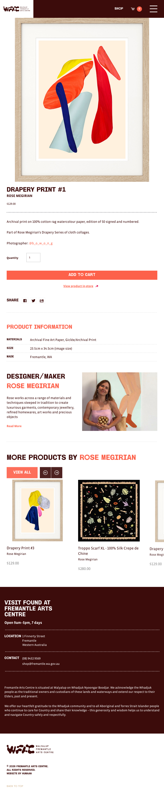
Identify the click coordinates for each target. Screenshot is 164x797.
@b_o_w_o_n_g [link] (41, 243)
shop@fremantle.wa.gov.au (41, 663)
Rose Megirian (19, 196)
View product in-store (80, 286)
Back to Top (15, 786)
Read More (14, 432)
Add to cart (82, 275)
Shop (119, 8)
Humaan (27, 773)
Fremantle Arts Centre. (32, 766)
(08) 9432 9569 (31, 658)
